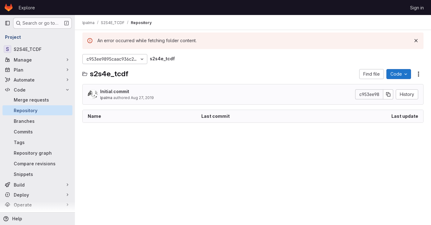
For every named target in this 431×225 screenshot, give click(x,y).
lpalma (106, 97)
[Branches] (37, 121)
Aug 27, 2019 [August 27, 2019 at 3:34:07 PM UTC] (142, 97)
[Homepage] (8, 7)
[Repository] (37, 110)
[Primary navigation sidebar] (7, 23)
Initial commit (114, 91)
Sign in (417, 7)
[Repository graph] (37, 153)
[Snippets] (37, 174)
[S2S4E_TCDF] (37, 49)
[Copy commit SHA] (388, 94)
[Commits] (37, 132)
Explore (27, 7)
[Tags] (37, 142)
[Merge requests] (37, 100)
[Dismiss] (416, 40)
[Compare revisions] (37, 163)
